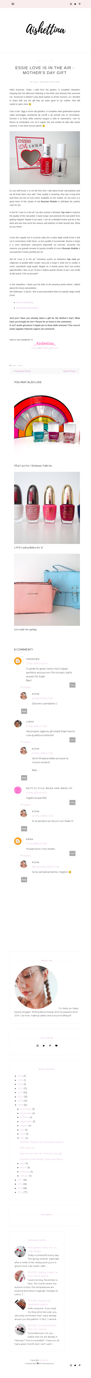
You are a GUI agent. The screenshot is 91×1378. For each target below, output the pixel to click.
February (24, 1171)
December (26, 1109)
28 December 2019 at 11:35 (45, 866)
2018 (20, 1105)
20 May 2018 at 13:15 (42, 698)
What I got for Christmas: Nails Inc (33, 465)
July (22, 1129)
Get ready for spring (25, 629)
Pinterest (55, 348)
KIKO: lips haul (27, 1147)
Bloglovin (42, 348)
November (26, 1113)
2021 (20, 1092)
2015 (20, 1188)
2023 (20, 1084)
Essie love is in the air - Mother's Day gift (41, 1153)
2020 (20, 1096)
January (24, 1175)
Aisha (36, 82)
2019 (20, 1100)
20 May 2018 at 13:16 (42, 753)
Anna (29, 839)
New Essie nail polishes (27, 308)
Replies (27, 687)
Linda (30, 721)
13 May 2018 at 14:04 (36, 726)
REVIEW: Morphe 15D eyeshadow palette (41, 1142)
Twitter (49, 348)
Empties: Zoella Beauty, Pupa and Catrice (41, 1159)
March (23, 1167)
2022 (20, 1088)
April (22, 1163)
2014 (20, 1192)
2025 (20, 1076)
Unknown (33, 659)
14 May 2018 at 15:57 (36, 792)
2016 (20, 1184)
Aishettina (43, 1360)
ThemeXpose (48, 1363)
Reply (72, 685)
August (24, 1125)
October (24, 1117)
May (22, 1138)
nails (45, 61)
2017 (20, 1180)
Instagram (34, 348)
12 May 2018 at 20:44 (36, 663)
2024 (20, 1080)
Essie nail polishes (25, 302)
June (22, 1133)
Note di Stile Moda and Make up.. (50, 788)
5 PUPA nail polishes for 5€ (28, 547)
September (26, 1121)
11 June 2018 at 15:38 (36, 843)
